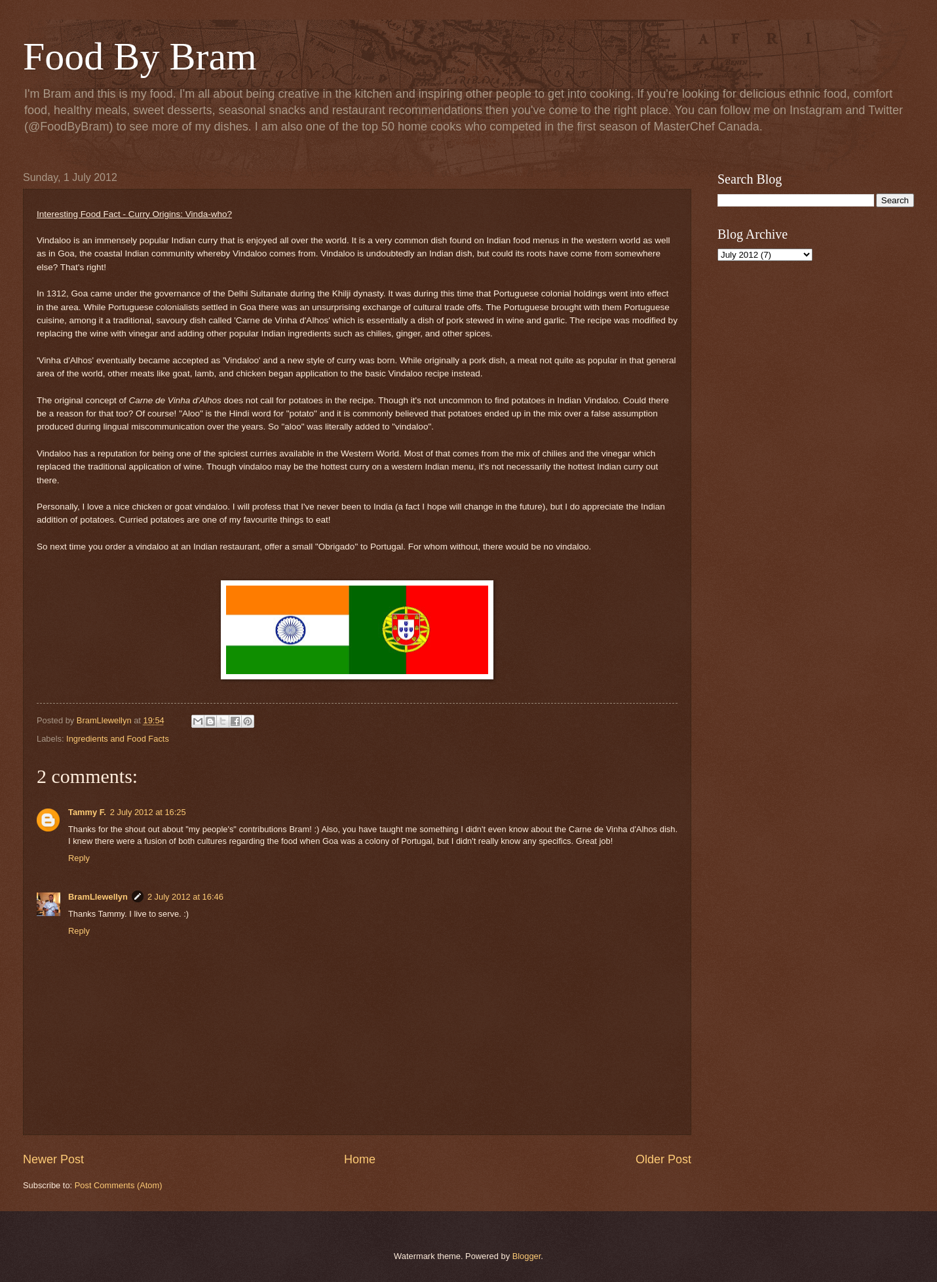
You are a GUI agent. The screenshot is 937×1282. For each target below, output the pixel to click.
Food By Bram (140, 56)
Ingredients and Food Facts (117, 739)
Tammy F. (87, 812)
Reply (79, 858)
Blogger (526, 1256)
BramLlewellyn (98, 897)
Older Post (663, 1159)
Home (359, 1159)
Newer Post (53, 1159)
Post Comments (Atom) (119, 1185)
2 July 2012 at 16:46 (185, 897)
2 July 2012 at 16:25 (148, 812)
